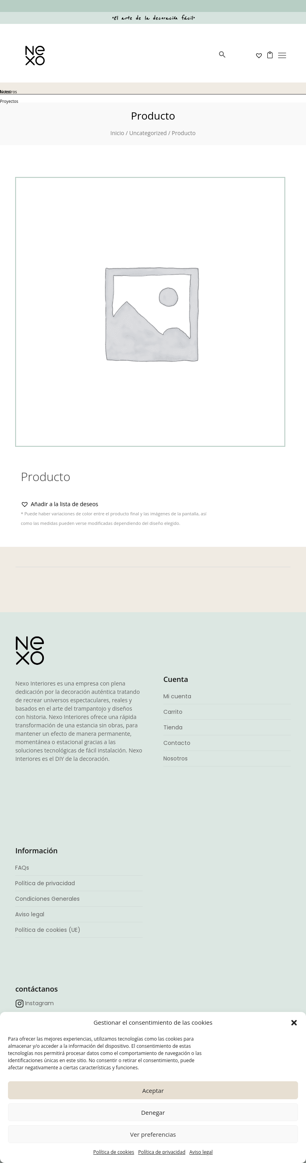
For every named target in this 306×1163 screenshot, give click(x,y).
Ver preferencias (153, 1134)
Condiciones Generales (47, 899)
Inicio (117, 133)
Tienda (172, 727)
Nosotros (175, 758)
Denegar (153, 1112)
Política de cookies (113, 1152)
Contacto (176, 743)
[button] (294, 1023)
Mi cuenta (177, 696)
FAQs (22, 868)
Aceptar (153, 1090)
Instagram (39, 1003)
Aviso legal (201, 1152)
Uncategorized (148, 133)
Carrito (172, 712)
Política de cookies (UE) (47, 930)
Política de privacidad (162, 1152)
